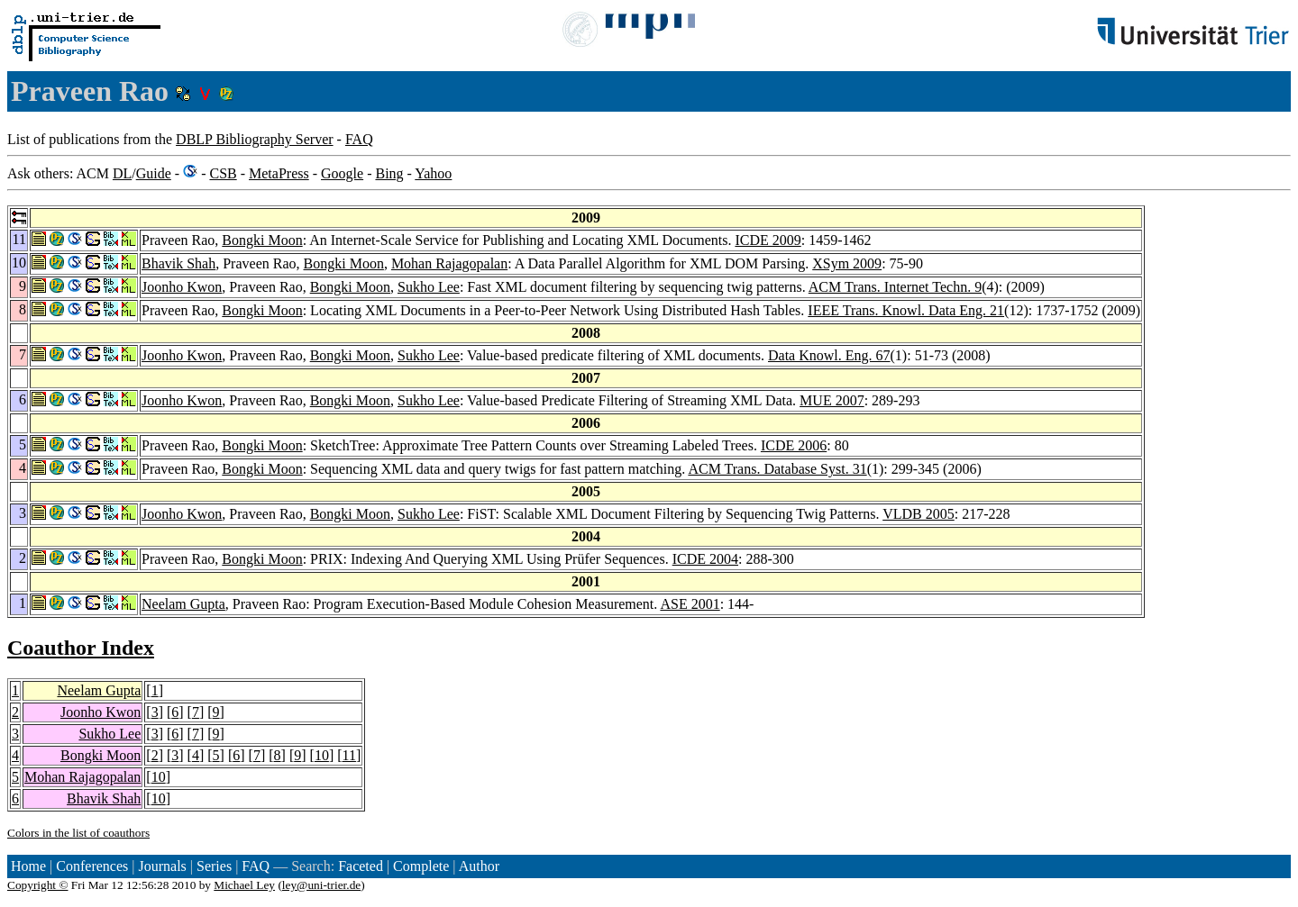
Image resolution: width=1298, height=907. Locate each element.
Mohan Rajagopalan (449, 263)
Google (342, 173)
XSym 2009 (847, 263)
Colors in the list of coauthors (78, 832)
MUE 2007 (832, 400)
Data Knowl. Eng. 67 (829, 355)
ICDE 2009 (767, 240)
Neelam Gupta (183, 604)
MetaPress (279, 173)
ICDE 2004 (705, 559)
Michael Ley (244, 885)
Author (479, 866)
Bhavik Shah (178, 263)
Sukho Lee (429, 287)
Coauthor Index (80, 647)
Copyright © (38, 885)
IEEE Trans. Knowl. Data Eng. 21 (906, 310)
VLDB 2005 (918, 514)
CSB (222, 173)
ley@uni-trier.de (321, 885)
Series (214, 866)
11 (349, 755)
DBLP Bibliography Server (255, 139)
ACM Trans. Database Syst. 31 (777, 468)
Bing (389, 173)
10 (322, 755)
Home (28, 866)
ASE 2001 (689, 604)
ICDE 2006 (794, 445)
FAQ (359, 139)
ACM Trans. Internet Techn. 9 (895, 287)
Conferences (92, 866)
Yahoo (433, 173)
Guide (153, 173)
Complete (421, 866)
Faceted (360, 866)
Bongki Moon (262, 240)
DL (122, 173)
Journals (162, 866)
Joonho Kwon (182, 287)
